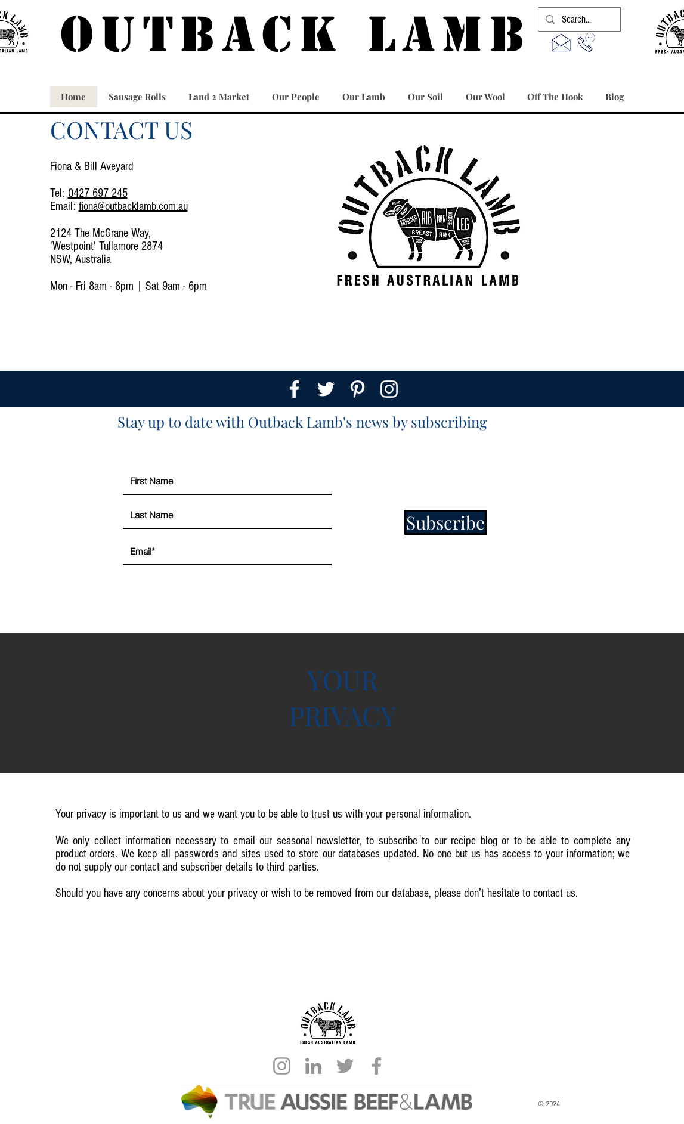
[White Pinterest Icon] (357, 389)
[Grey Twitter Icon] (345, 1065)
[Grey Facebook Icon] (376, 1065)
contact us (554, 893)
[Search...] (578, 20)
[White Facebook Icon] (294, 389)
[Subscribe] (445, 522)
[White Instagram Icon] (389, 389)
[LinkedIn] (313, 1065)
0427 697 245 (98, 193)
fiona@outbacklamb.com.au (133, 206)
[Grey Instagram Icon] (281, 1065)
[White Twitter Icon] (326, 389)
